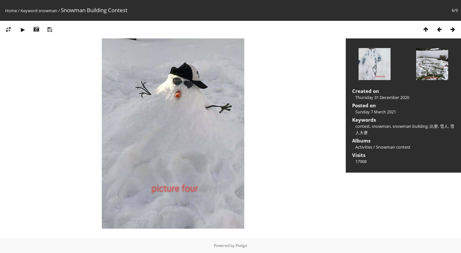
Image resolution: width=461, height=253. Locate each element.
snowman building (410, 126)
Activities (363, 147)
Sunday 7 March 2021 (375, 112)
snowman (47, 10)
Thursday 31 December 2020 (382, 97)
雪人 (444, 126)
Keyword (28, 10)
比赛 (434, 126)
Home (11, 10)
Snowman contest (393, 147)
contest (362, 126)
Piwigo (241, 245)
